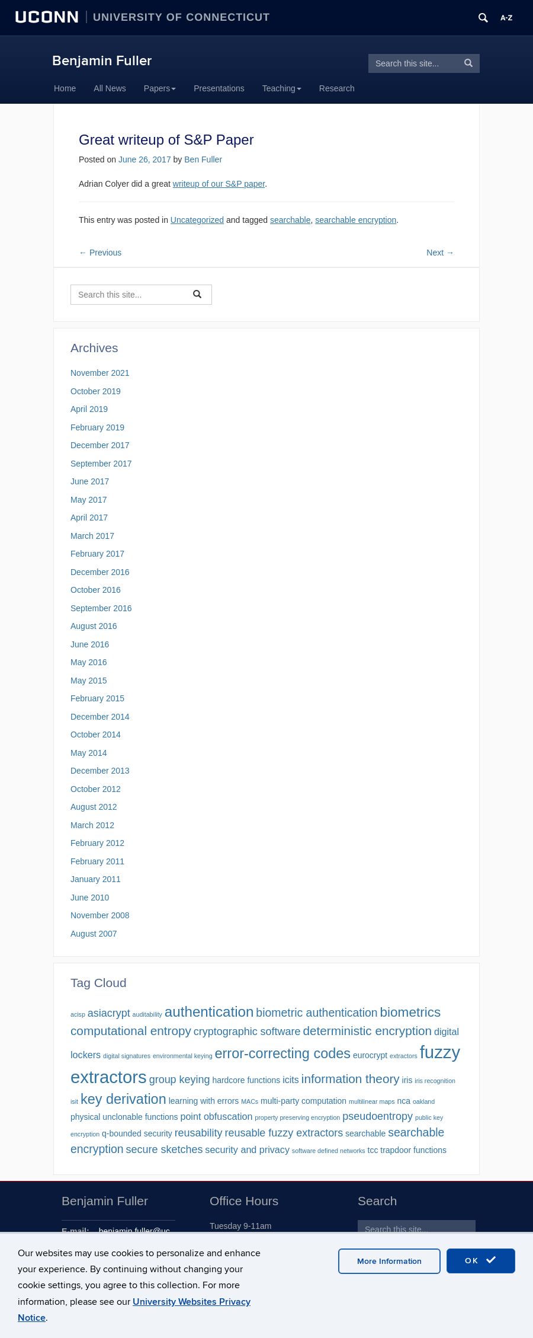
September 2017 (101, 463)
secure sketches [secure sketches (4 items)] (164, 1149)
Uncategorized (197, 220)
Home (65, 88)
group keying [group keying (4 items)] (179, 1079)
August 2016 (93, 626)
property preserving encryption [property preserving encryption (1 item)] (297, 1117)
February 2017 (97, 553)
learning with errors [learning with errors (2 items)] (204, 1101)
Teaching (281, 88)
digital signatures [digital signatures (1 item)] (126, 1055)
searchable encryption (355, 220)
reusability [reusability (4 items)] (199, 1133)
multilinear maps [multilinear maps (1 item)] (372, 1101)
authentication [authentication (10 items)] (209, 1012)
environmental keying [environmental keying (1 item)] (183, 1055)
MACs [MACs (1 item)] (249, 1101)
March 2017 (92, 536)
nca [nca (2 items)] (403, 1101)
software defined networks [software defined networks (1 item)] (328, 1150)
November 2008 (100, 915)
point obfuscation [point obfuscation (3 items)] (216, 1116)
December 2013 (100, 770)
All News (110, 88)
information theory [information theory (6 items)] (350, 1078)
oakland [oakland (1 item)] (424, 1101)
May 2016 (88, 662)
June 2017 (89, 481)
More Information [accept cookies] (389, 1261)
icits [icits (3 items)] (290, 1079)
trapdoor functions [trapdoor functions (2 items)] (413, 1150)
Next (440, 252)
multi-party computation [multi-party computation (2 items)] (303, 1101)
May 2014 (88, 753)
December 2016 (100, 572)
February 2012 (97, 843)
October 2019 (95, 391)
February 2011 (97, 861)
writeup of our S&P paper (219, 184)
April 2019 (89, 409)
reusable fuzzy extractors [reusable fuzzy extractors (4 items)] (283, 1133)
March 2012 (92, 825)
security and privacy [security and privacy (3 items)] (247, 1149)
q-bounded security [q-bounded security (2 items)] (137, 1133)
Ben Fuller (203, 159)
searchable (290, 220)
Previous (100, 252)
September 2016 (101, 608)
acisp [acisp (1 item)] (77, 1014)
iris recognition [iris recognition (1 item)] (435, 1080)
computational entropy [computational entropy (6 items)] (130, 1030)
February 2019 (97, 427)
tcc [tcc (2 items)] (373, 1150)
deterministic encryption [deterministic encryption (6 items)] (367, 1030)
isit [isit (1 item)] (74, 1101)
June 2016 (89, 644)
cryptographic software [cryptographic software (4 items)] (247, 1031)
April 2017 (89, 517)
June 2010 (89, 897)
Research (337, 88)
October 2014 (95, 734)
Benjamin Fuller (102, 60)
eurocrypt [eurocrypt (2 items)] (370, 1055)
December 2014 (100, 716)
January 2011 (95, 879)
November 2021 (100, 373)
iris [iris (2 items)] (407, 1080)
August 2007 (93, 933)
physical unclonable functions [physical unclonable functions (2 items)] (124, 1117)
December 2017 (100, 445)
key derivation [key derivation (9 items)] (123, 1099)
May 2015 (88, 680)
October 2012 (95, 789)
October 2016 (95, 590)
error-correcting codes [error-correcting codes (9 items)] (282, 1053)
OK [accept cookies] (481, 1260)
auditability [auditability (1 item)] (147, 1014)
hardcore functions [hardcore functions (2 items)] (246, 1080)
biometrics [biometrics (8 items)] (410, 1012)
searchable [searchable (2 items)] (365, 1133)
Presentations (219, 88)
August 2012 (93, 807)
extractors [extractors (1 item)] (404, 1055)
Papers (160, 88)
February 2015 (97, 698)
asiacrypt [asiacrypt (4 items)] (109, 1013)
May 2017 (88, 499)
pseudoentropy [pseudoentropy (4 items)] (377, 1116)
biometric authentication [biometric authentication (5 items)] (316, 1012)
